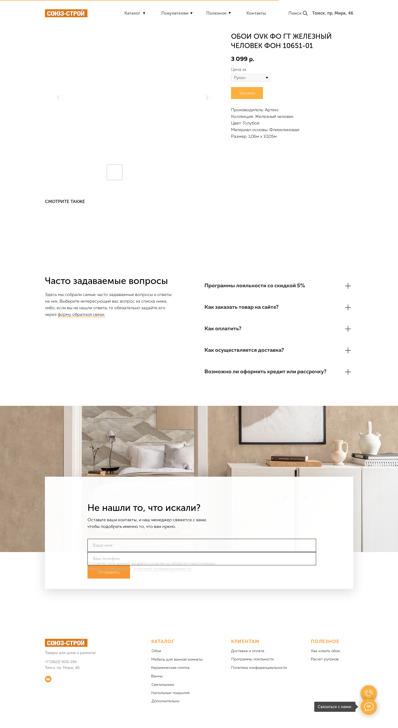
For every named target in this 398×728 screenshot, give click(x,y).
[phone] (201, 567)
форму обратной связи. (81, 315)
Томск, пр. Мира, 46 (332, 13)
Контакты (256, 13)
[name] (201, 554)
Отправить (108, 580)
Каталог (132, 13)
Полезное (216, 13)
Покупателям (174, 13)
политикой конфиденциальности (162, 577)
